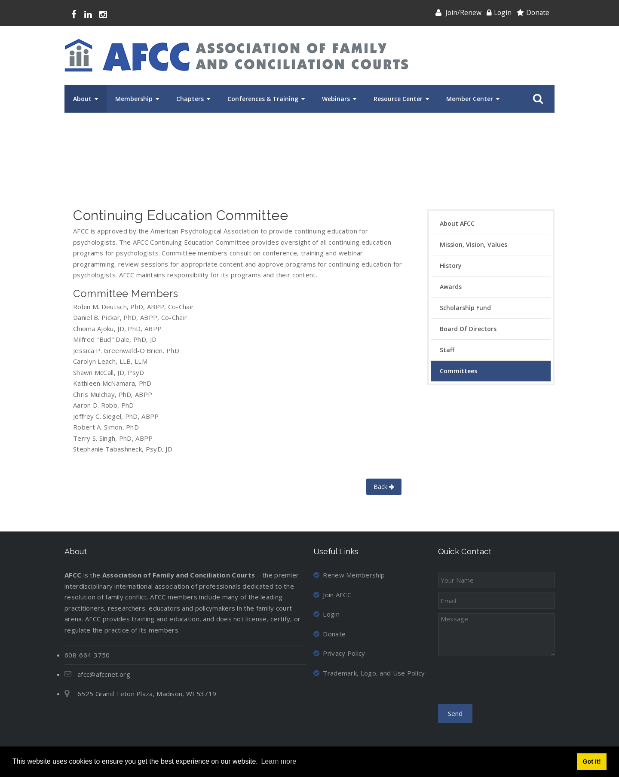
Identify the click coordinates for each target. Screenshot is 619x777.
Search (536, 98)
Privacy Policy (339, 653)
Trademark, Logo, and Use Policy (369, 673)
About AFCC (457, 223)
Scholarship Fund (465, 308)
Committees (458, 371)
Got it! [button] (591, 761)
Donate (537, 12)
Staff (447, 350)
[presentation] (503, 683)
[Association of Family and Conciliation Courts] (236, 55)
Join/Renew (463, 12)
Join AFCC (332, 594)
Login (503, 12)
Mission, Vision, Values (473, 244)
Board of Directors (468, 329)
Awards (451, 287)
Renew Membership (349, 575)
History (451, 265)
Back (384, 486)
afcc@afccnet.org (103, 674)
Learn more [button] (278, 761)
